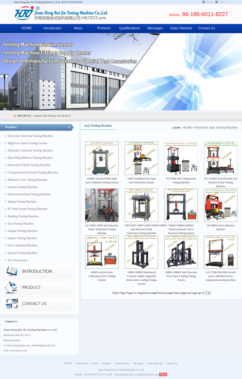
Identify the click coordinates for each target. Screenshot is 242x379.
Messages (155, 28)
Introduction (52, 28)
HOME (209, 2)
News (78, 28)
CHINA (222, 2)
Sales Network (181, 28)
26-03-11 (66, 115)
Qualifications (129, 28)
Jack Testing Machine (223, 127)
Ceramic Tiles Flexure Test (47, 115)
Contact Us (206, 28)
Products (104, 28)
